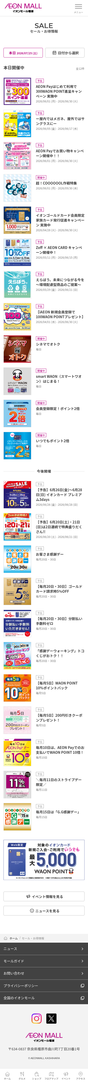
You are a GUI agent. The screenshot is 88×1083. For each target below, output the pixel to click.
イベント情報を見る (44, 896)
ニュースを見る (45, 910)
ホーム (10, 938)
